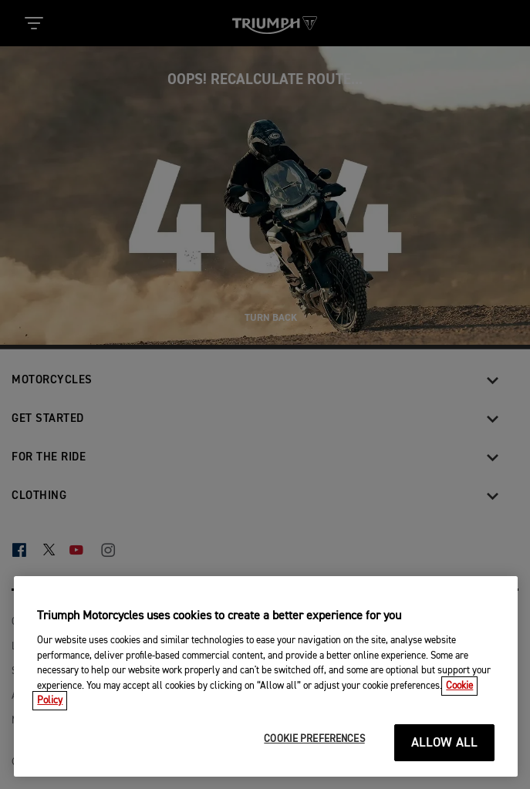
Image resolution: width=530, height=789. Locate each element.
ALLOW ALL (444, 743)
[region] (266, 676)
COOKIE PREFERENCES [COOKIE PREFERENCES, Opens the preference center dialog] (314, 739)
